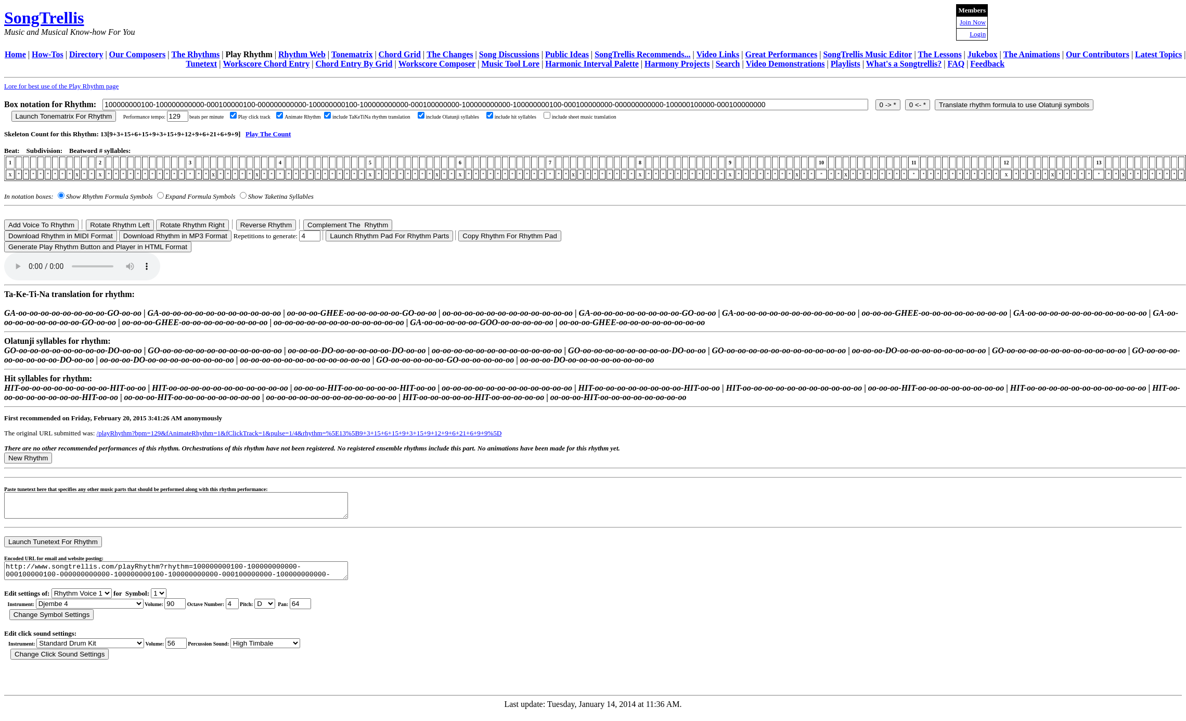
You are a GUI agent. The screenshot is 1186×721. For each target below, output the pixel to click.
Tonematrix (351, 54)
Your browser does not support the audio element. (82, 266)
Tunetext (201, 63)
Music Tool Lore (510, 63)
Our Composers (137, 54)
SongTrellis (44, 17)
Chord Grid (400, 54)
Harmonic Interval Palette (592, 63)
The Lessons (940, 54)
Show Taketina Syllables (281, 196)
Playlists (845, 63)
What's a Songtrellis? (904, 63)
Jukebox (983, 54)
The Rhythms (195, 54)
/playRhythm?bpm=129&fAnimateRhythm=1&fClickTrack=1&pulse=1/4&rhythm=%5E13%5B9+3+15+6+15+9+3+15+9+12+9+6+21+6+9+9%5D (299, 433)
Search (728, 63)
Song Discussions (509, 54)
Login (978, 34)
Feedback (987, 63)
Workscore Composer (437, 63)
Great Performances (781, 54)
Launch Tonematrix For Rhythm (64, 116)
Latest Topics (1158, 54)
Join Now (973, 22)
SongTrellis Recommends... (642, 54)
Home (15, 54)
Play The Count (268, 134)
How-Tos (47, 54)
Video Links (718, 54)
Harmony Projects (677, 63)
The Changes (450, 54)
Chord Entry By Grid (353, 63)
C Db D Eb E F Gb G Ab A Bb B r (264, 611)
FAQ (956, 63)
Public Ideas (567, 54)
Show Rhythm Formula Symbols (109, 196)
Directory (86, 54)
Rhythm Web (302, 54)
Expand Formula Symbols (200, 196)
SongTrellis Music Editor (867, 54)
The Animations (1031, 54)
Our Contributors (1097, 54)
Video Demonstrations (785, 63)
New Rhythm (28, 458)
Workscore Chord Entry (266, 63)
